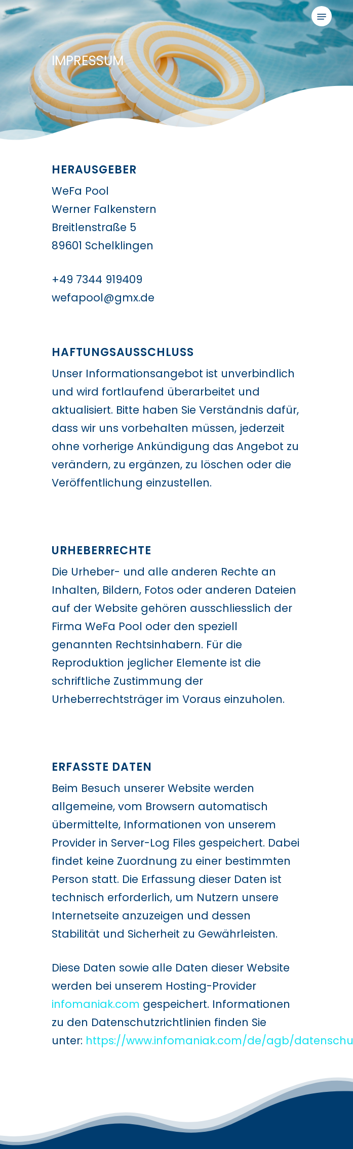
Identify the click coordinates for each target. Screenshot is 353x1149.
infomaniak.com (96, 1004)
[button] (321, 17)
